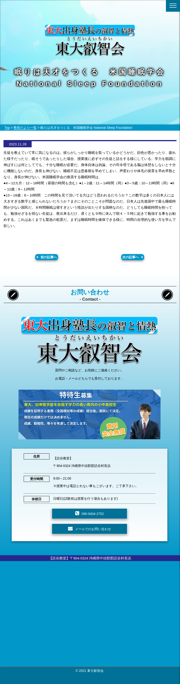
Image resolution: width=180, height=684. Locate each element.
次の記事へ (130, 257)
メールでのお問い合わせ (93, 529)
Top (7, 127)
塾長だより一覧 (25, 127)
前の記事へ (49, 257)
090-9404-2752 (93, 514)
